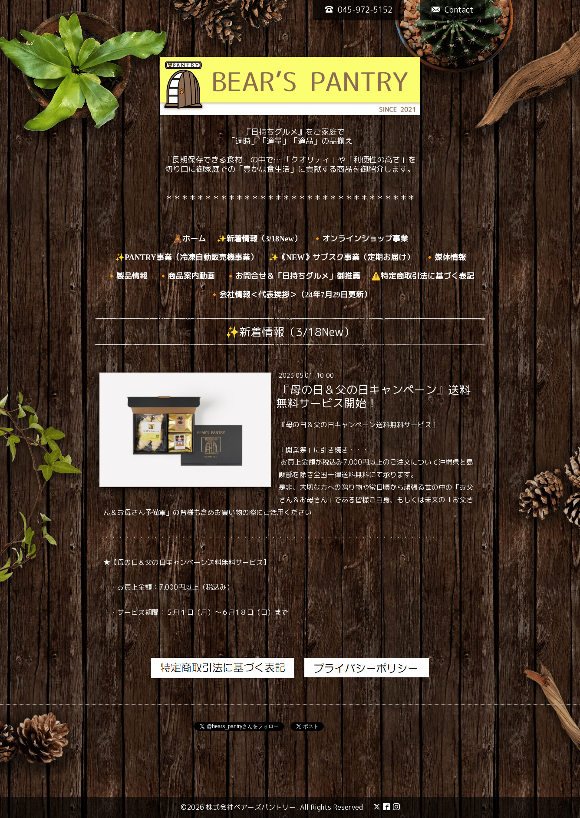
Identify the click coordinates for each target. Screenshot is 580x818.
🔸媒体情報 (445, 257)
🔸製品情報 (127, 276)
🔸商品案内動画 (186, 276)
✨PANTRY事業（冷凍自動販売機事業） (186, 257)
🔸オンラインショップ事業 (360, 238)
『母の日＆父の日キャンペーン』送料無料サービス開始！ (373, 396)
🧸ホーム (189, 238)
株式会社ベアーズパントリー (251, 807)
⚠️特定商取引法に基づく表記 (423, 276)
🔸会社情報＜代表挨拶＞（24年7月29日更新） (291, 294)
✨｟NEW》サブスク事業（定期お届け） (341, 257)
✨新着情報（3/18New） (259, 238)
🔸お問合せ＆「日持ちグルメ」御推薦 (293, 276)
